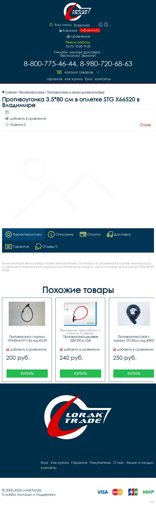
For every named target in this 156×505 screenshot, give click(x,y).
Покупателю (100, 462)
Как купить (74, 79)
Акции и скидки (140, 462)
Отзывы (145, 124)
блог (89, 79)
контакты (102, 79)
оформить (90, 30)
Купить (27, 373)
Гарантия (54, 79)
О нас (118, 462)
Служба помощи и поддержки (28, 494)
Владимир (82, 25)
